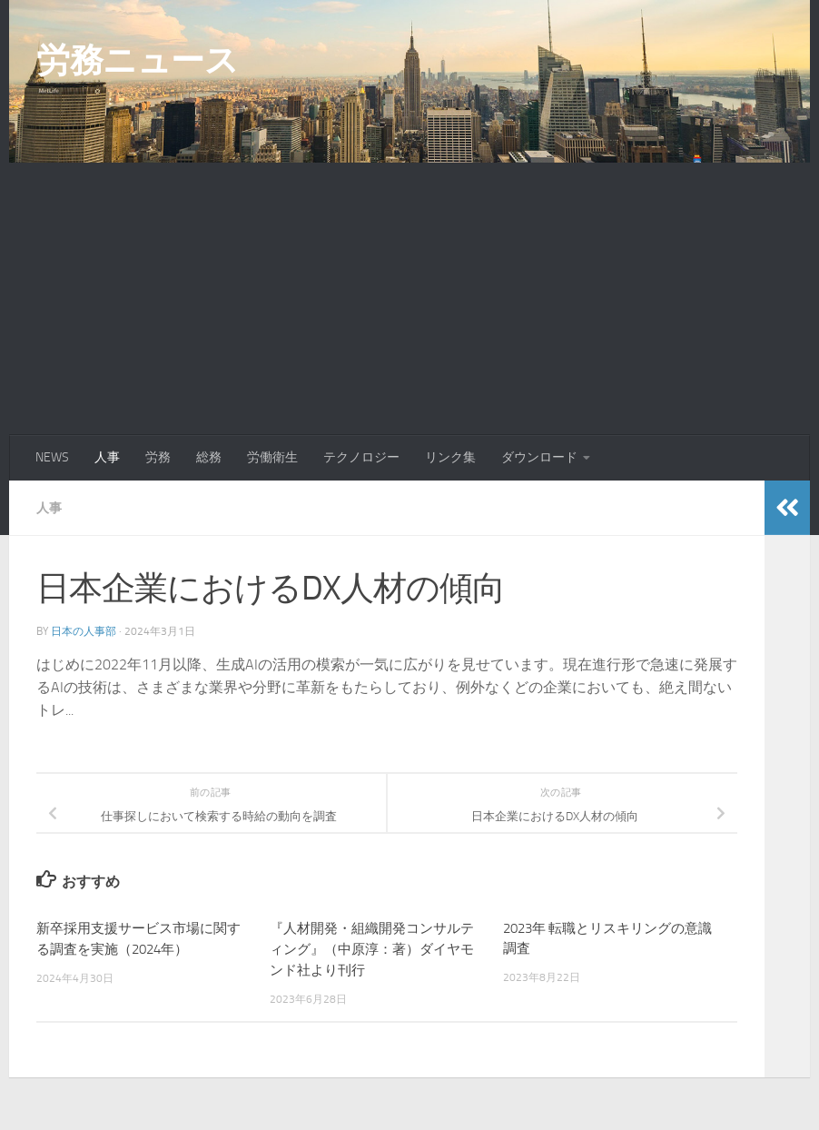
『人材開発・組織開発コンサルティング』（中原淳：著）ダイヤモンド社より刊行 (372, 947)
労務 (158, 457)
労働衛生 (272, 457)
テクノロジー (361, 457)
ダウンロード (539, 457)
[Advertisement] (409, 299)
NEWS (52, 457)
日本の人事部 (83, 630)
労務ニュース (137, 60)
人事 (107, 457)
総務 (209, 457)
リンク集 (450, 457)
